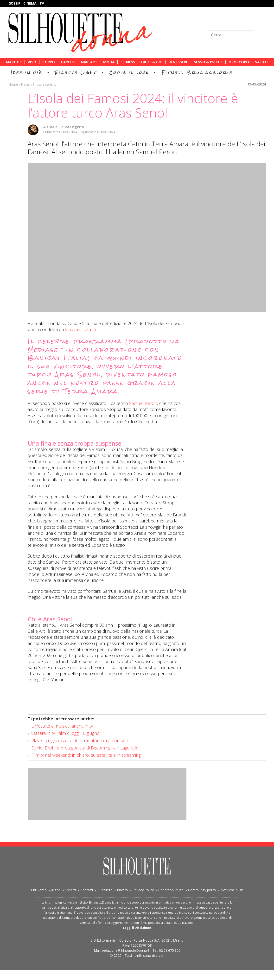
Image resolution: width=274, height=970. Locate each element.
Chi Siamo (39, 890)
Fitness (128, 62)
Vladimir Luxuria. (80, 329)
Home (13, 84)
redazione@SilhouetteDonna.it (125, 950)
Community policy (202, 890)
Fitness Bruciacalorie (197, 72)
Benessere (178, 62)
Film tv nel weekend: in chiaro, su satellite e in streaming (86, 755)
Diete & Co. (151, 62)
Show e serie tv (45, 84)
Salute (261, 62)
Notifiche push (232, 890)
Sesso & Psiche (208, 62)
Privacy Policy (143, 890)
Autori (56, 890)
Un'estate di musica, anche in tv (62, 726)
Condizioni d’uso (171, 890)
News (25, 84)
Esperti (70, 890)
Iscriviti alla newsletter (240, 22)
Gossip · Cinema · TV (26, 3)
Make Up (14, 62)
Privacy (122, 890)
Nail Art (89, 62)
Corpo (48, 62)
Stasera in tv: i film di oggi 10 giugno (65, 733)
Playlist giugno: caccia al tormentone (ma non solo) (81, 740)
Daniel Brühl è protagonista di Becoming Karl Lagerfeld (85, 748)
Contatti (86, 890)
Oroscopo (239, 62)
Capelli (68, 62)
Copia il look (129, 72)
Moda (109, 62)
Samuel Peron (143, 403)
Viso (32, 62)
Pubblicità (104, 890)
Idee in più (27, 72)
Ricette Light (76, 72)
